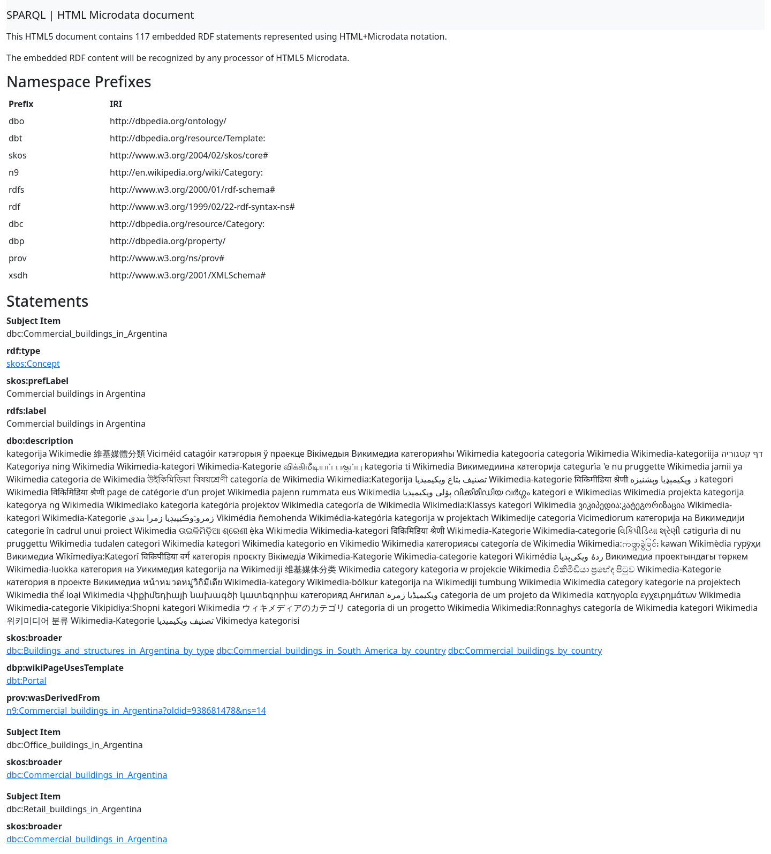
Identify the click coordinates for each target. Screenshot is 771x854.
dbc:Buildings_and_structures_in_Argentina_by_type (110, 650)
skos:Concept (33, 363)
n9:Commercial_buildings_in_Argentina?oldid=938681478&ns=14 (136, 710)
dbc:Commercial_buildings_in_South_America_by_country (331, 650)
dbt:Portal (26, 680)
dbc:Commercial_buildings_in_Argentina (86, 775)
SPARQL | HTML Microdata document (100, 14)
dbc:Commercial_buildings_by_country (525, 650)
